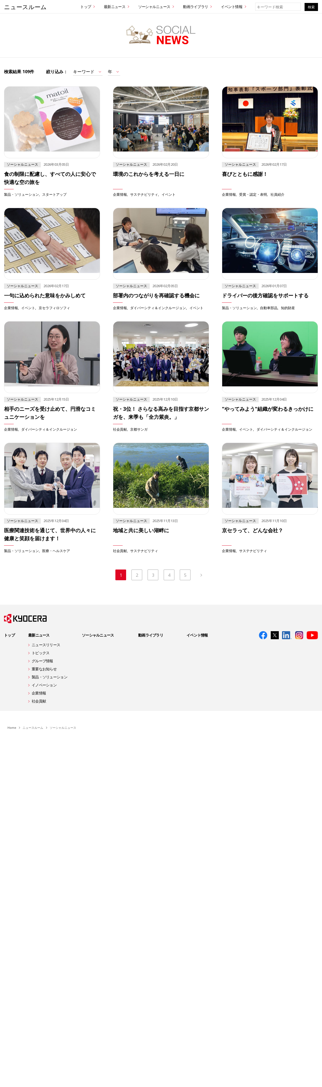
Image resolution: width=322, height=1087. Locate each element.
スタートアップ (54, 194)
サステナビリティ (144, 194)
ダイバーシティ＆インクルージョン (158, 307)
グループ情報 (42, 661)
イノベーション (44, 685)
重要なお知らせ (44, 669)
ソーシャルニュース (154, 6)
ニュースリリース (46, 645)
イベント (168, 194)
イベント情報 (231, 6)
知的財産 (288, 307)
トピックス (40, 653)
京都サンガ (139, 429)
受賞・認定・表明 (253, 194)
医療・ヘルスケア (56, 550)
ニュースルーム (25, 7)
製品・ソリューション (21, 194)
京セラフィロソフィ (54, 307)
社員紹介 (277, 194)
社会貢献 (120, 429)
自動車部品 (268, 307)
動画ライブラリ (195, 6)
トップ (85, 6)
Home (12, 728)
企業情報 (120, 194)
